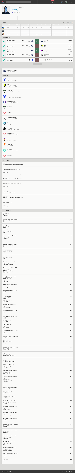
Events (45, 2)
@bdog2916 (14, 9)
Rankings (51, 1)
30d (65, 22)
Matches (40, 2)
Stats (57, 2)
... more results (37, 64)
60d (68, 22)
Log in (72, 2)
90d (70, 22)
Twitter (66, 471)
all (72, 22)
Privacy (6, 471)
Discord (71, 471)
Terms (10, 471)
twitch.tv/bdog (15, 10)
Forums (34, 2)
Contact (2, 471)
